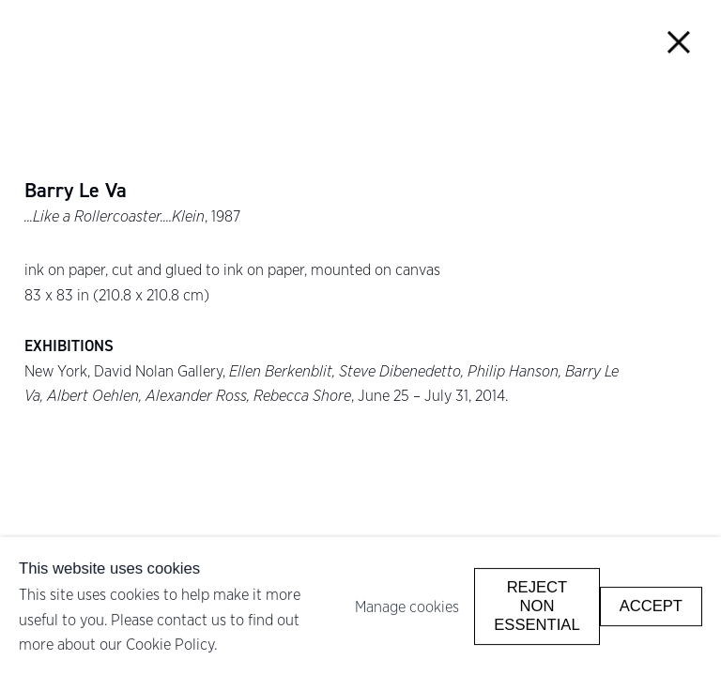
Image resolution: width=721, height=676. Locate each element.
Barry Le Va (75, 190)
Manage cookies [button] (407, 606)
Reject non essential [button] (536, 606)
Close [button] (679, 41)
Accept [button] (651, 606)
